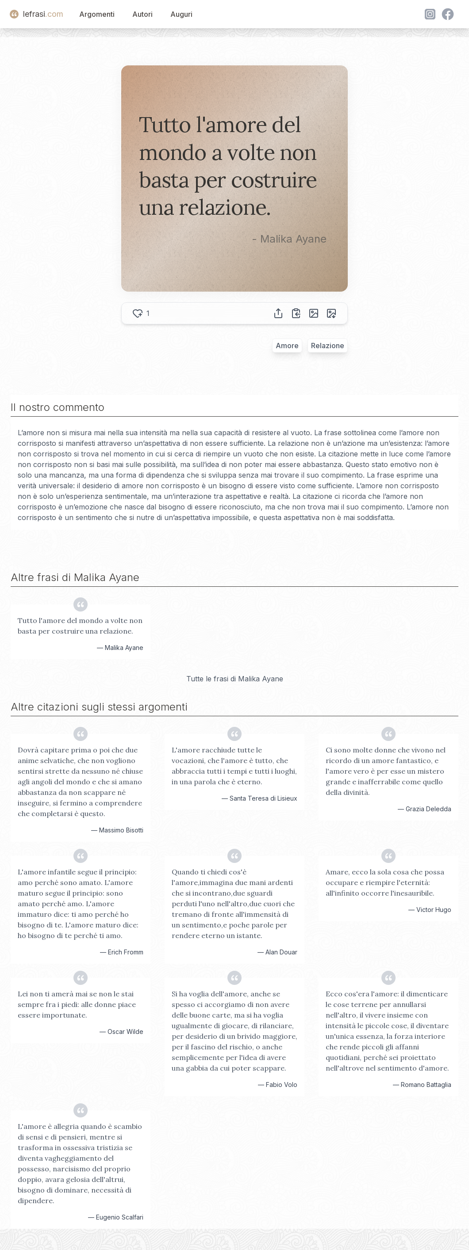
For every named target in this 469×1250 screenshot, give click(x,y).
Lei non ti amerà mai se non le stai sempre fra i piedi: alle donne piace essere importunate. (77, 1004)
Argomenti (97, 14)
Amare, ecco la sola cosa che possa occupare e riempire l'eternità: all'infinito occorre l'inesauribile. (385, 882)
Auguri (181, 14)
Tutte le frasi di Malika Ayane (234, 678)
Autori (142, 14)
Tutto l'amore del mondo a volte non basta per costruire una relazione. (80, 625)
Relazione (327, 345)
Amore (287, 345)
